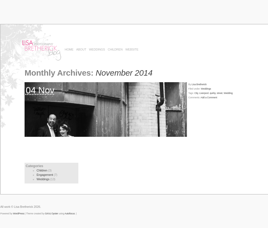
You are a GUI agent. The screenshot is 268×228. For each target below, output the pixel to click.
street (219, 93)
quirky (213, 93)
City (196, 93)
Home (69, 49)
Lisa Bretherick (199, 84)
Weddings (97, 49)
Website (131, 49)
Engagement (45, 174)
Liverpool (204, 93)
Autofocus (70, 213)
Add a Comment (209, 97)
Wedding (228, 93)
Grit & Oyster (51, 213)
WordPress (18, 213)
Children (115, 49)
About (81, 49)
